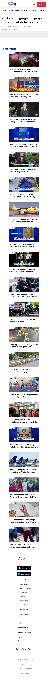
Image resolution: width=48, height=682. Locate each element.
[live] (41, 4)
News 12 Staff (6, 27)
